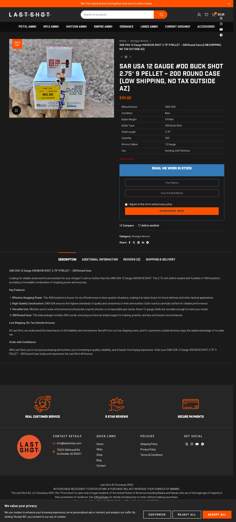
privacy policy (164, 204)
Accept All (217, 514)
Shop (99, 454)
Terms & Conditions (151, 454)
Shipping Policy (149, 444)
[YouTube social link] (221, 29)
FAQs (99, 449)
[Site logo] (30, 14)
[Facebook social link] (129, 242)
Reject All (187, 514)
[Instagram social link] (221, 24)
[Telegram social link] (221, 35)
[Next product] (130, 57)
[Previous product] (121, 57)
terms (148, 204)
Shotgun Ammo (139, 41)
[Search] (124, 14)
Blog (99, 460)
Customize (157, 514)
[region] (118, 511)
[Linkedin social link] (143, 242)
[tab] (67, 257)
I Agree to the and (148, 204)
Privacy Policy (148, 449)
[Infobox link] (42, 407)
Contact (101, 465)
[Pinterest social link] (138, 242)
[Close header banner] (228, 3)
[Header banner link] (116, 3)
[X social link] (221, 18)
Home (122, 41)
